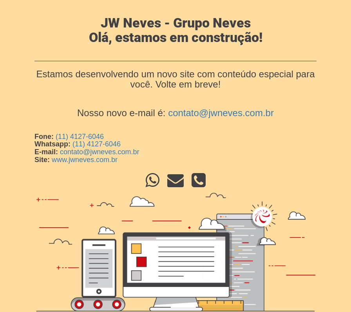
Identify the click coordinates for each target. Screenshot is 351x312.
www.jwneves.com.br (85, 160)
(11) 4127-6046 (80, 136)
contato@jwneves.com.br (221, 113)
